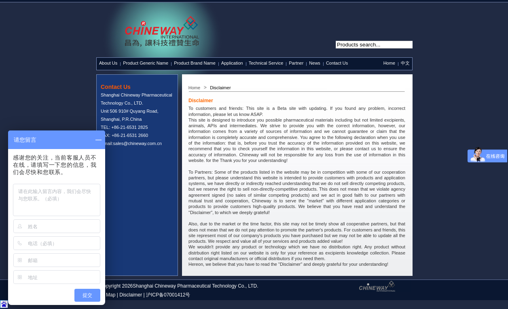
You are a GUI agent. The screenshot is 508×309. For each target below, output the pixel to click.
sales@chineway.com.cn (137, 143)
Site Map (105, 295)
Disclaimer (130, 295)
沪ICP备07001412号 (168, 295)
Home (389, 63)
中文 (405, 63)
